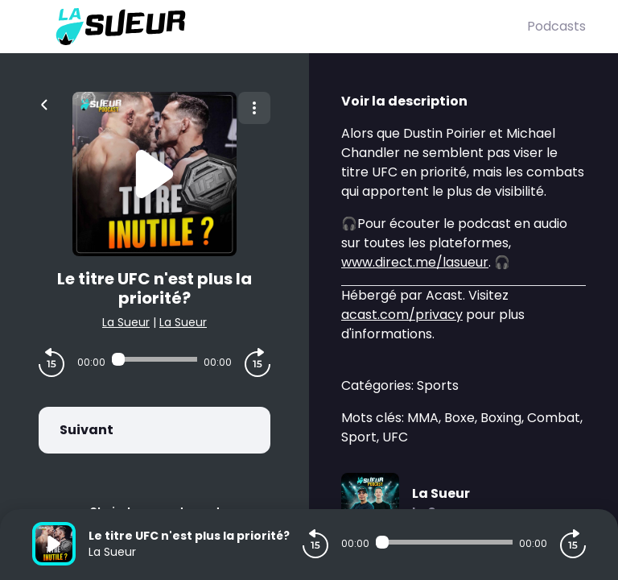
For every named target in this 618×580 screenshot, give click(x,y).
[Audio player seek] (154, 359)
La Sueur (126, 322)
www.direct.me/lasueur (414, 262)
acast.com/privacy (402, 314)
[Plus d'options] (254, 108)
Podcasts (556, 26)
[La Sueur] (279, 26)
